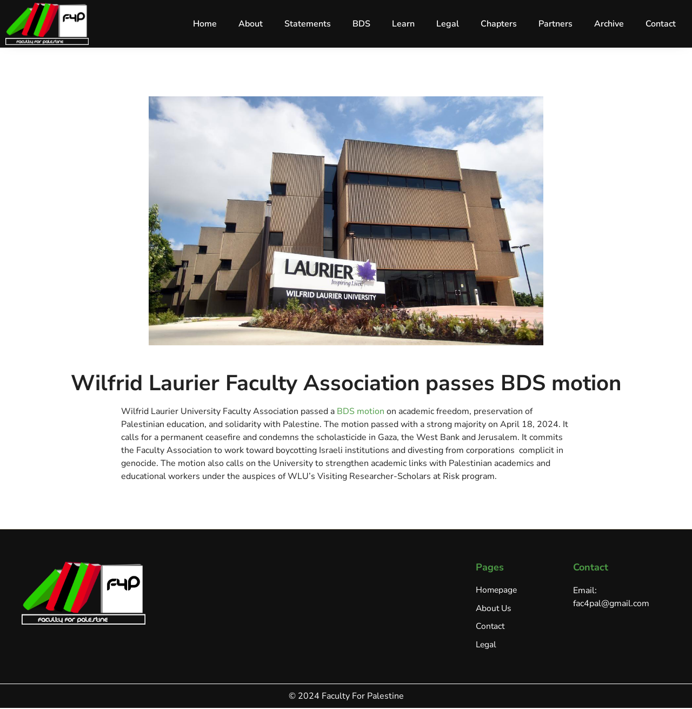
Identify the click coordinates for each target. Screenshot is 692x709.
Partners (555, 24)
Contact (661, 24)
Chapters (499, 24)
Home (205, 24)
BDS (361, 24)
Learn (403, 24)
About (250, 24)
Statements (307, 24)
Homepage (497, 590)
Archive (609, 24)
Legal (447, 24)
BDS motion (360, 411)
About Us (494, 609)
